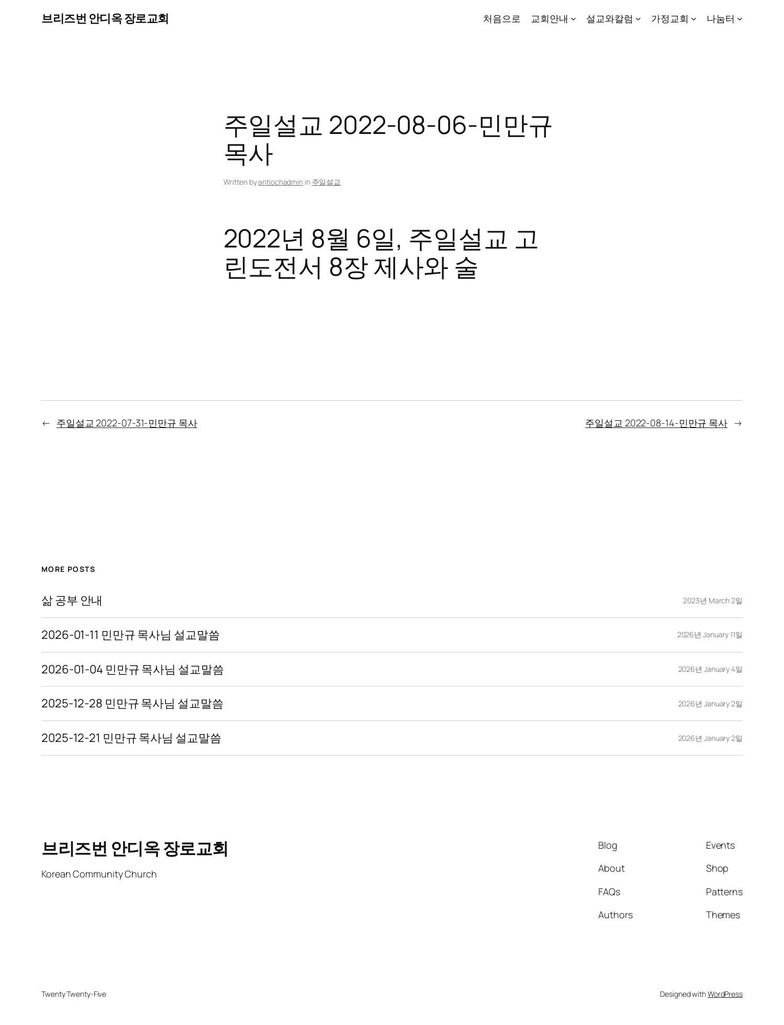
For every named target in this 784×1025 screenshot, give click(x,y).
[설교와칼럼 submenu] (638, 18)
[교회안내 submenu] (573, 18)
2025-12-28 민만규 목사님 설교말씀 (132, 703)
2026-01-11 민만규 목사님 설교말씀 (130, 634)
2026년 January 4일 (710, 669)
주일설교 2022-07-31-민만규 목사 (127, 422)
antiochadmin (280, 182)
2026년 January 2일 (710, 703)
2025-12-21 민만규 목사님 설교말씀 (131, 738)
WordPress (725, 994)
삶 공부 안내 (72, 600)
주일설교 (326, 182)
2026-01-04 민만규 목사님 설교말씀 (132, 669)
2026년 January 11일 (710, 634)
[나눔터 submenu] (740, 18)
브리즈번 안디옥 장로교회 (105, 18)
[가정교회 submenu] (694, 18)
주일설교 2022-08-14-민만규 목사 (656, 422)
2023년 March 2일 (713, 600)
